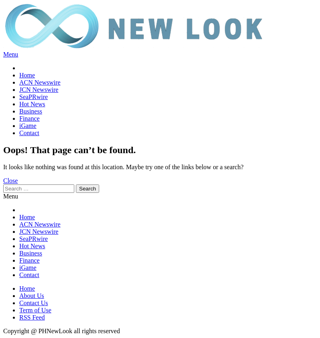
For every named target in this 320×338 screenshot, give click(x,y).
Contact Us (33, 303)
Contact (29, 133)
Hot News (32, 104)
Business (30, 111)
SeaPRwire (33, 96)
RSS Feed (32, 317)
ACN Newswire (40, 82)
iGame (28, 125)
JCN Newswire (38, 89)
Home (27, 75)
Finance (29, 118)
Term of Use (35, 310)
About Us (31, 295)
